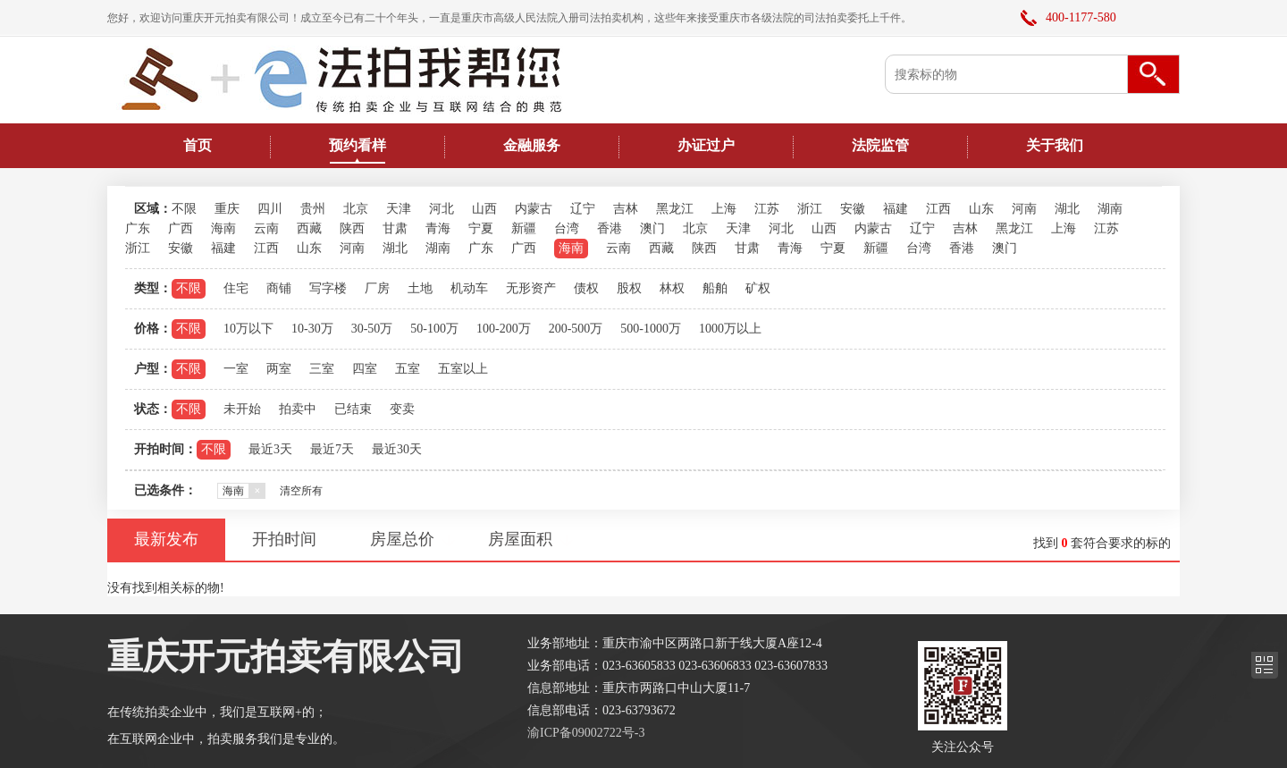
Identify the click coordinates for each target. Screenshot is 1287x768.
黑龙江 (675, 208)
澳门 (652, 228)
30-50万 (372, 328)
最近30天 (397, 449)
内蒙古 (533, 208)
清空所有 (301, 491)
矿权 (757, 288)
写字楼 (328, 288)
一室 (235, 369)
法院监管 (880, 145)
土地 (420, 288)
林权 (672, 288)
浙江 (809, 208)
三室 (321, 369)
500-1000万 (650, 328)
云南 (266, 228)
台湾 (566, 228)
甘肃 (395, 228)
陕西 (352, 228)
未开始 (242, 409)
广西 (180, 228)
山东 (981, 208)
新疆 (523, 228)
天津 (398, 208)
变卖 (402, 409)
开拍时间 (284, 539)
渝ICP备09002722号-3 (585, 732)
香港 (609, 228)
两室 (278, 369)
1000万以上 (730, 328)
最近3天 (270, 449)
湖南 (1110, 208)
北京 (355, 208)
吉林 (625, 208)
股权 (629, 288)
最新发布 (166, 539)
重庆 (227, 208)
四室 (364, 369)
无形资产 (531, 288)
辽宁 (582, 208)
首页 (197, 145)
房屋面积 (520, 539)
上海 (723, 208)
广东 (137, 228)
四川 (269, 208)
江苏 (766, 208)
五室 (407, 369)
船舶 (715, 288)
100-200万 (503, 328)
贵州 (312, 208)
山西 (484, 208)
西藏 (309, 228)
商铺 (278, 288)
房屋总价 (402, 539)
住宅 (235, 288)
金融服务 (531, 145)
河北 (441, 208)
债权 (586, 288)
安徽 (852, 208)
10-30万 (312, 328)
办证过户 (706, 145)
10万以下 (248, 328)
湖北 (1067, 208)
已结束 (353, 409)
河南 (1024, 208)
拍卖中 (297, 409)
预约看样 (357, 145)
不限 (184, 208)
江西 (938, 208)
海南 (223, 228)
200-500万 (576, 328)
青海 (437, 228)
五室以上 (463, 369)
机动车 (469, 288)
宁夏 (480, 228)
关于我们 (1054, 145)
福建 (895, 208)
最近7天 (332, 449)
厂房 (377, 288)
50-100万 (434, 328)
